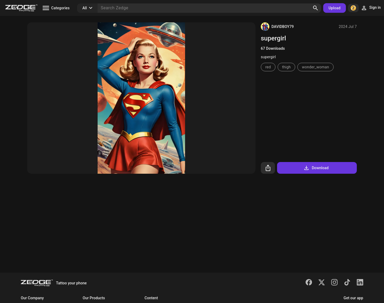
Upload (335, 8)
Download (316, 168)
